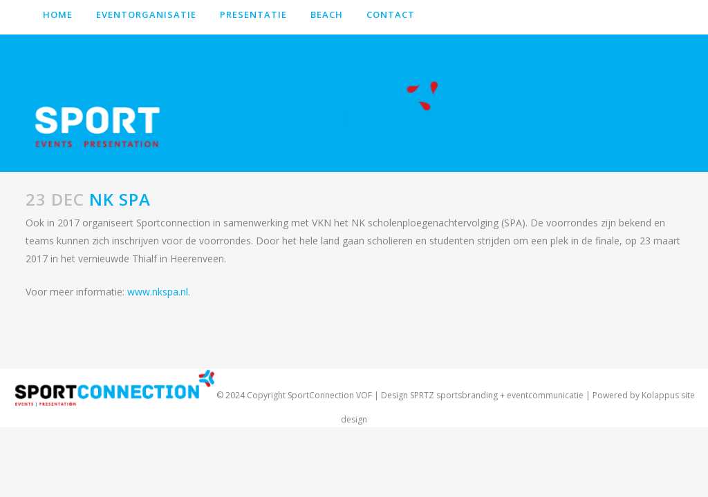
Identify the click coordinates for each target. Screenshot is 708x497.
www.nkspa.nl (157, 291)
